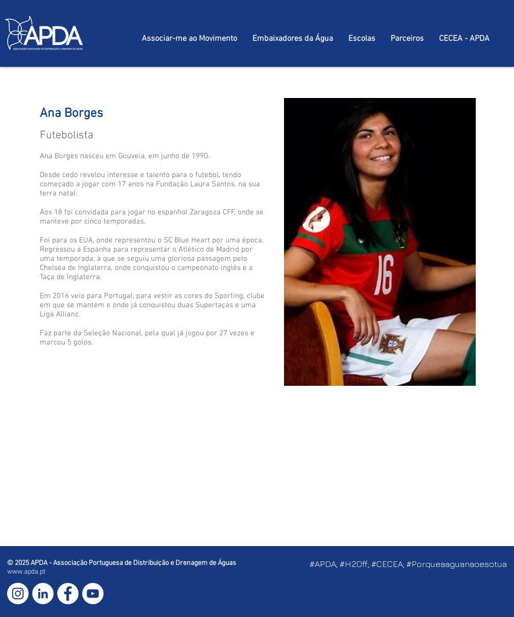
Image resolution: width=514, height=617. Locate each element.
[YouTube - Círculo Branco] (93, 593)
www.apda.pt (26, 571)
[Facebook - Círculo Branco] (68, 593)
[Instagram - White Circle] (18, 593)
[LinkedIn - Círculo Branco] (43, 593)
